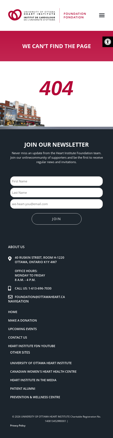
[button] (107, 42)
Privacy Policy (17, 425)
